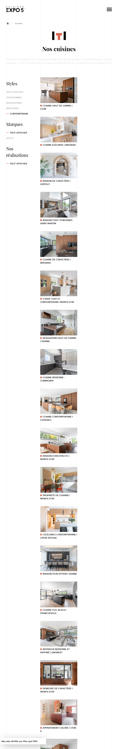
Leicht (10, 138)
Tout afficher (14, 92)
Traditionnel (14, 97)
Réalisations (14, 103)
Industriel (12, 108)
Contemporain (19, 113)
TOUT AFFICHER (18, 163)
